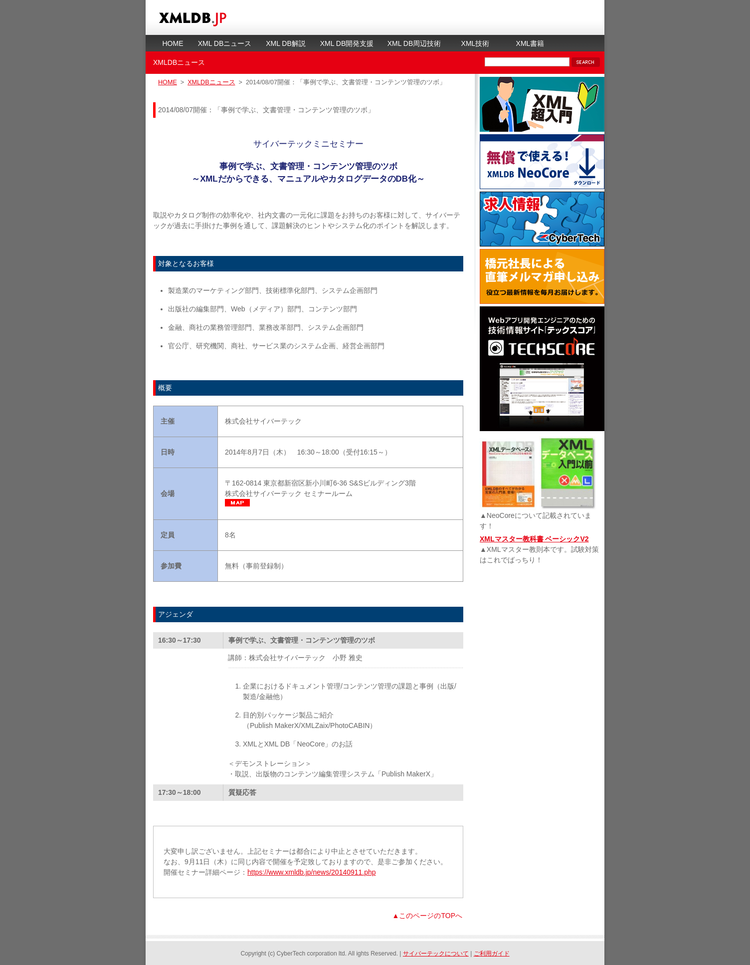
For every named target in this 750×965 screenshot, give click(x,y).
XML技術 (475, 43)
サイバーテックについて (436, 953)
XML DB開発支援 (347, 43)
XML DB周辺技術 (414, 43)
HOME (173, 43)
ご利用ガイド (492, 953)
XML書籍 (530, 43)
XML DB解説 (286, 43)
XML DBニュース (225, 43)
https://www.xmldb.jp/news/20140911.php (311, 872)
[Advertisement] (542, 641)
